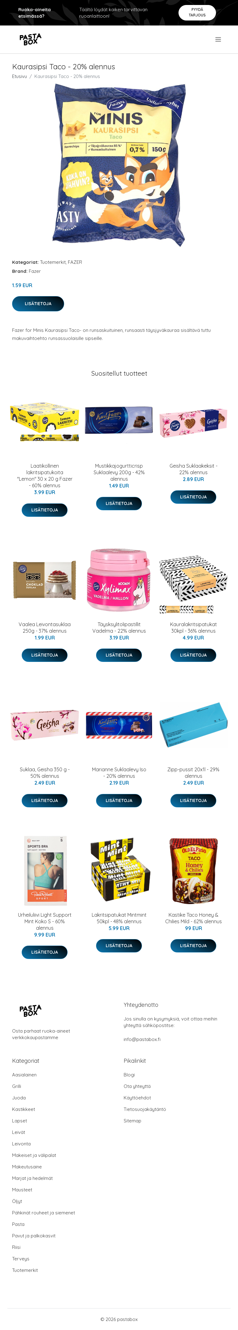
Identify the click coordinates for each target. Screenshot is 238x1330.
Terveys (20, 1259)
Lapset (19, 1121)
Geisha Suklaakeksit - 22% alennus (194, 469)
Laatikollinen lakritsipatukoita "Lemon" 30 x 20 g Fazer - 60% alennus (45, 475)
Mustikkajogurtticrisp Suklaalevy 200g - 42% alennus (119, 472)
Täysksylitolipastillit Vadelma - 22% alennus (119, 627)
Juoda (19, 1098)
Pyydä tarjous (197, 12)
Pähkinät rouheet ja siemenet (43, 1213)
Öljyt (17, 1201)
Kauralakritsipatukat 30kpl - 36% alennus (193, 627)
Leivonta (21, 1144)
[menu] (218, 39)
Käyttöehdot (137, 1098)
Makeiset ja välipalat (34, 1155)
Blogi (129, 1075)
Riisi (16, 1247)
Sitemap (132, 1121)
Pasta (18, 1224)
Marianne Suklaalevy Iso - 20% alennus (119, 772)
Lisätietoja (38, 303)
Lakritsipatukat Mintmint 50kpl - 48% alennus (119, 918)
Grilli (16, 1086)
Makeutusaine (27, 1167)
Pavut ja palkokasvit (33, 1236)
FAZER (75, 262)
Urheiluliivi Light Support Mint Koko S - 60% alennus (45, 921)
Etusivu (19, 76)
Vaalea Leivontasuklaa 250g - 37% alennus (45, 627)
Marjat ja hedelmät (32, 1178)
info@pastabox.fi (142, 1039)
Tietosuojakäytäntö (145, 1109)
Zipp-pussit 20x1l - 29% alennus (193, 772)
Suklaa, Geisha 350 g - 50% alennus (45, 772)
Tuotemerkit (53, 262)
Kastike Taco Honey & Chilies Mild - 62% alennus (193, 918)
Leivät (18, 1132)
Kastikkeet (23, 1109)
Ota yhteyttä (137, 1086)
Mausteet (22, 1190)
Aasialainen (24, 1075)
